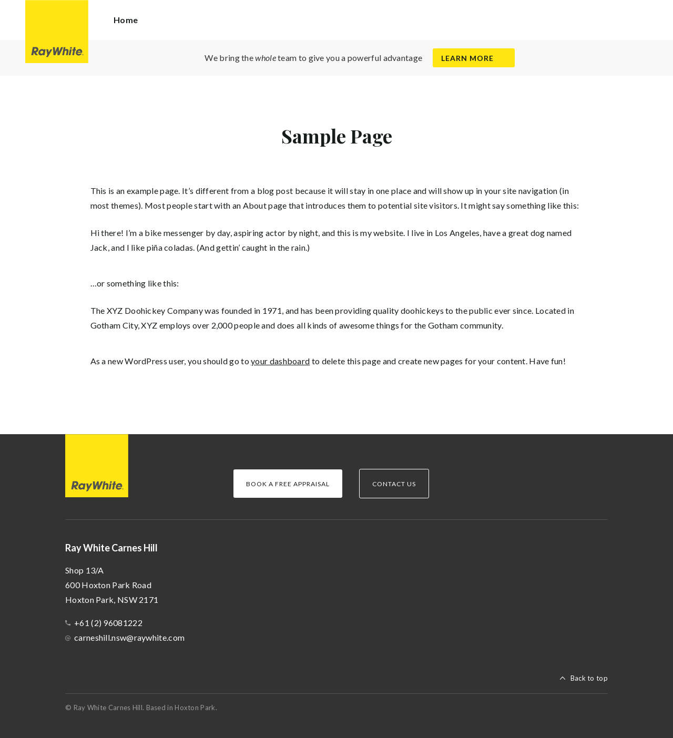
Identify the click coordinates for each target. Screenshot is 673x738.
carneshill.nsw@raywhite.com (129, 637)
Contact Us (394, 484)
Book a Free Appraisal (288, 484)
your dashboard (280, 361)
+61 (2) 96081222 (108, 623)
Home (126, 20)
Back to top (589, 678)
